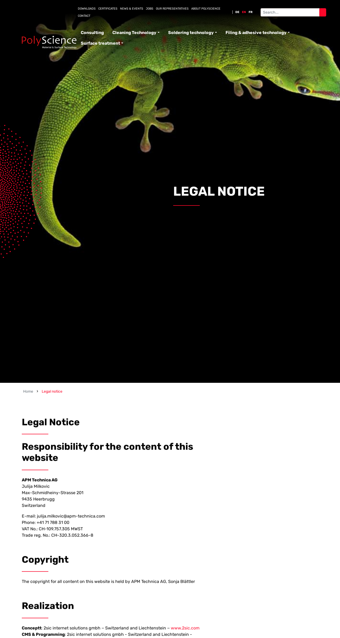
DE (237, 12)
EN (244, 12)
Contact (84, 16)
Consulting (92, 32)
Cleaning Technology (134, 32)
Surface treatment (100, 43)
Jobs (149, 8)
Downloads (87, 8)
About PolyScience (205, 8)
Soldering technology (191, 32)
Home (28, 391)
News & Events (131, 8)
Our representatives (172, 8)
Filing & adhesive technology (256, 32)
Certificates (107, 8)
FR (251, 12)
